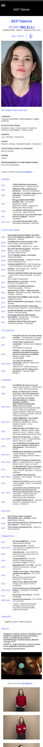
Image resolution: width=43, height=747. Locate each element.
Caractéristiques (18, 172)
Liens (13, 36)
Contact (20, 36)
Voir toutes (21, 684)
